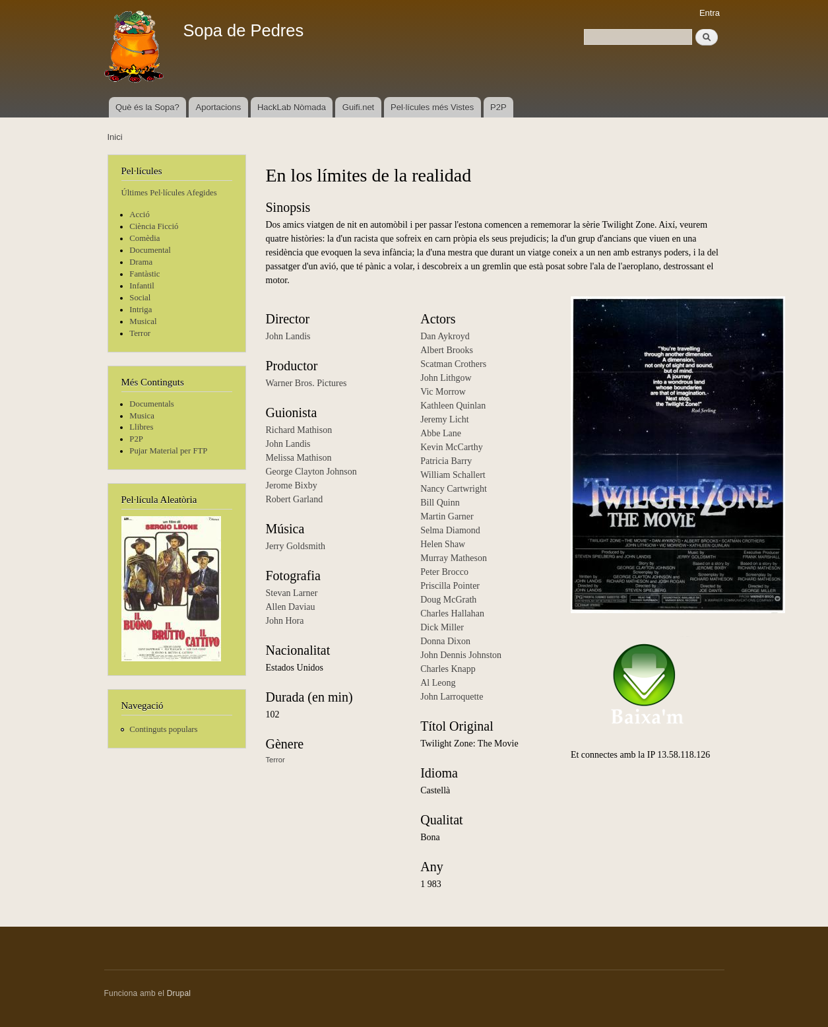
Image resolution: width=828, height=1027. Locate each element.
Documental (149, 250)
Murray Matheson (453, 558)
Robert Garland (294, 499)
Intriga (140, 309)
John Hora (285, 621)
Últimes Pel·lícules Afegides (169, 192)
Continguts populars (163, 729)
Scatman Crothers (453, 364)
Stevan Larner (292, 593)
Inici (115, 137)
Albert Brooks (446, 350)
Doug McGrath (448, 600)
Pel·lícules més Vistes (432, 107)
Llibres (141, 427)
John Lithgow (445, 378)
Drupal (179, 993)
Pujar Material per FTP (168, 450)
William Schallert (453, 475)
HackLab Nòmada (291, 107)
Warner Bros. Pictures (306, 383)
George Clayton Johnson (311, 472)
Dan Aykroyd (445, 336)
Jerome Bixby (291, 485)
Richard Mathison (299, 430)
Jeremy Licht (444, 419)
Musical (142, 321)
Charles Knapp (448, 669)
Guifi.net (358, 107)
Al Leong (437, 683)
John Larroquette (451, 697)
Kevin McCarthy (451, 447)
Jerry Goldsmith (296, 546)
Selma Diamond (450, 530)
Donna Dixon (445, 641)
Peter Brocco (444, 572)
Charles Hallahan (452, 613)
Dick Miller (442, 627)
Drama (140, 262)
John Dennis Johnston (460, 655)
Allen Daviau (290, 607)
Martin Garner (446, 516)
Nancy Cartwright (453, 489)
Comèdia (144, 238)
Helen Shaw (442, 544)
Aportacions (218, 107)
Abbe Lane (440, 433)
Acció (139, 214)
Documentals (151, 404)
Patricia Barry (446, 461)
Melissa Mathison (299, 458)
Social (139, 297)
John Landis (288, 336)
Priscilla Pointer (450, 586)
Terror (139, 333)
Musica (141, 415)
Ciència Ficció (153, 226)
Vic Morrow (443, 392)
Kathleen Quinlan (453, 406)
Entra (709, 13)
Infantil (141, 285)
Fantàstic (144, 274)
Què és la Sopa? (147, 107)
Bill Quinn (440, 503)
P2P (498, 107)
